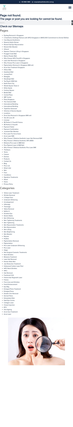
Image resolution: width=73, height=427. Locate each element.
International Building (11, 104)
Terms (6, 152)
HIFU (5, 271)
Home (6, 182)
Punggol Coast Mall (10, 54)
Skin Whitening (9, 218)
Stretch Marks (8, 216)
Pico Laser (7, 248)
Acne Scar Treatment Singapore (14, 67)
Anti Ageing (8, 310)
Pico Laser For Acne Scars (12, 134)
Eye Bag (6, 287)
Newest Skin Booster (11, 47)
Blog (5, 163)
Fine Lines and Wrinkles (12, 282)
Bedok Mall (7, 93)
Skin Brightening (9, 232)
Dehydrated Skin (9, 298)
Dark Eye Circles (9, 300)
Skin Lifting (7, 230)
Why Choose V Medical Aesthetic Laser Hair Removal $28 (23, 138)
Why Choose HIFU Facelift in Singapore (17, 58)
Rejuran (6, 236)
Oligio (6, 250)
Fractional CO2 (9, 275)
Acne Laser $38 (9, 136)
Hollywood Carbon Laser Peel (13, 266)
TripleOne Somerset (10, 109)
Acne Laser (7, 314)
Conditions (7, 175)
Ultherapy (7, 204)
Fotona (6, 280)
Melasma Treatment (10, 257)
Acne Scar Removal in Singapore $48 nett (17, 115)
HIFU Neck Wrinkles (10, 268)
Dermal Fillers (8, 296)
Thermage (7, 207)
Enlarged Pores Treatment (12, 289)
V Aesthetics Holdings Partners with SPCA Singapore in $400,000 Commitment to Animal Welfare (36, 38)
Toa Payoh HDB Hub (10, 81)
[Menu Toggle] (69, 7)
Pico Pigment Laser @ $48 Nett (14, 145)
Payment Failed (9, 127)
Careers (6, 154)
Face (5, 173)
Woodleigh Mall (9, 79)
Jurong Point (8, 74)
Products (7, 159)
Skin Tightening (9, 223)
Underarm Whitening (11, 200)
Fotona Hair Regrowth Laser (13, 278)
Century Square (9, 90)
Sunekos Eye (8, 214)
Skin (5, 170)
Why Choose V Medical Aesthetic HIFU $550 (19, 141)
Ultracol (6, 49)
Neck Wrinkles (8, 255)
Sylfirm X (7, 211)
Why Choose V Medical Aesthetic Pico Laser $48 (20, 147)
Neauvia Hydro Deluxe (11, 42)
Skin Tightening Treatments (13, 220)
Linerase (6, 120)
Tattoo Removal (9, 209)
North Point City (9, 83)
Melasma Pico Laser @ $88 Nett (14, 143)
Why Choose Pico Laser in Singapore (16, 63)
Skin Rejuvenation (10, 227)
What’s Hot (7, 168)
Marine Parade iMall (10, 56)
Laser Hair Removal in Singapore (14, 61)
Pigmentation (8, 243)
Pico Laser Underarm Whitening (14, 246)
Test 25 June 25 (9, 118)
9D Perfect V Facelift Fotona (13, 122)
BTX (5, 307)
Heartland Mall (8, 72)
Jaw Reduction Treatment (12, 264)
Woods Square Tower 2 (11, 86)
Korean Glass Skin (10, 262)
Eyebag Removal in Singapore (14, 35)
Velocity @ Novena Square (12, 111)
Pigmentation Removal (11, 241)
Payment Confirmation (11, 129)
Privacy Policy (8, 184)
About (6, 179)
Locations (7, 113)
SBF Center (7, 97)
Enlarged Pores (9, 291)
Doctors (6, 157)
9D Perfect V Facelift (11, 125)
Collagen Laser (9, 303)
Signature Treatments (11, 177)
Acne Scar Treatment (11, 312)
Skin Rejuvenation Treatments (14, 225)
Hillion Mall (7, 70)
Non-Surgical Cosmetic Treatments (15, 252)
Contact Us (7, 161)
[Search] (72, 22)
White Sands (8, 88)
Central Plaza (8, 95)
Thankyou (7, 150)
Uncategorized (9, 202)
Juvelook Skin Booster (11, 131)
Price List (7, 166)
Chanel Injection (9, 305)
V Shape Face (8, 197)
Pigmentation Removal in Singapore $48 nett (18, 65)
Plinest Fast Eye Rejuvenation (13, 45)
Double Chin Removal (11, 294)
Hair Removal (8, 273)
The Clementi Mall (10, 102)
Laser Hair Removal (10, 259)
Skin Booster (8, 234)
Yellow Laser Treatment (11, 193)
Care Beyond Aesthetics (12, 40)
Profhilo (6, 239)
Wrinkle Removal (9, 195)
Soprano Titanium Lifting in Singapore (16, 51)
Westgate (7, 77)
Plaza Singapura (9, 99)
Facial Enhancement (10, 284)
